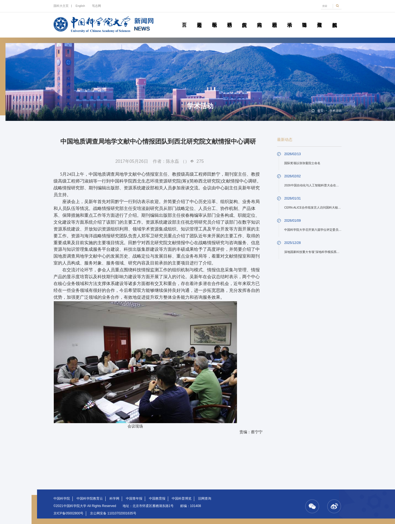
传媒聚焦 (319, 18)
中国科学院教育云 (90, 498)
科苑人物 (259, 18)
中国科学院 (61, 498)
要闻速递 (199, 18)
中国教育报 (157, 498)
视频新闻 (335, 18)
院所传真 (244, 18)
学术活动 (290, 18)
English (80, 5)
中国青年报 (134, 498)
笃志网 (96, 5)
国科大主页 (61, 5)
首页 (184, 18)
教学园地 (214, 18)
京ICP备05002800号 (68, 513)
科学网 (114, 498)
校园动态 (274, 18)
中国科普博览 (181, 498)
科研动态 (229, 18)
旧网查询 (204, 498)
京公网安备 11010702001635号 (113, 513)
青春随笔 (304, 18)
